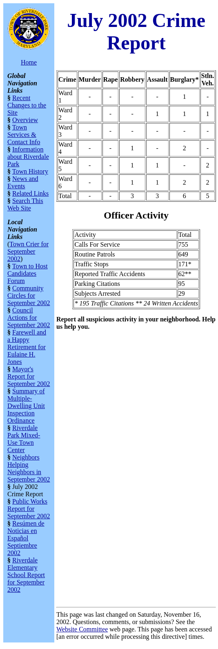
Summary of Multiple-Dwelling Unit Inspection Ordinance (26, 406)
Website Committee (82, 629)
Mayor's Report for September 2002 (28, 376)
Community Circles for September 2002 (28, 295)
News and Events (22, 182)
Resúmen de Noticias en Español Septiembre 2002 (25, 538)
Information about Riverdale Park (28, 156)
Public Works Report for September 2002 (28, 509)
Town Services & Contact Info (23, 134)
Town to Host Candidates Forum (27, 273)
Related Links (30, 193)
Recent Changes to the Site (26, 105)
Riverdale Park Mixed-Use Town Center (23, 438)
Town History (30, 171)
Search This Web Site (25, 204)
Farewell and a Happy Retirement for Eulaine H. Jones (26, 347)
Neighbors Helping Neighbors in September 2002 (28, 468)
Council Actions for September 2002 (28, 317)
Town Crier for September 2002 (28, 251)
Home (29, 62)
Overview (25, 119)
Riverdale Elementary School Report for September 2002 (26, 575)
